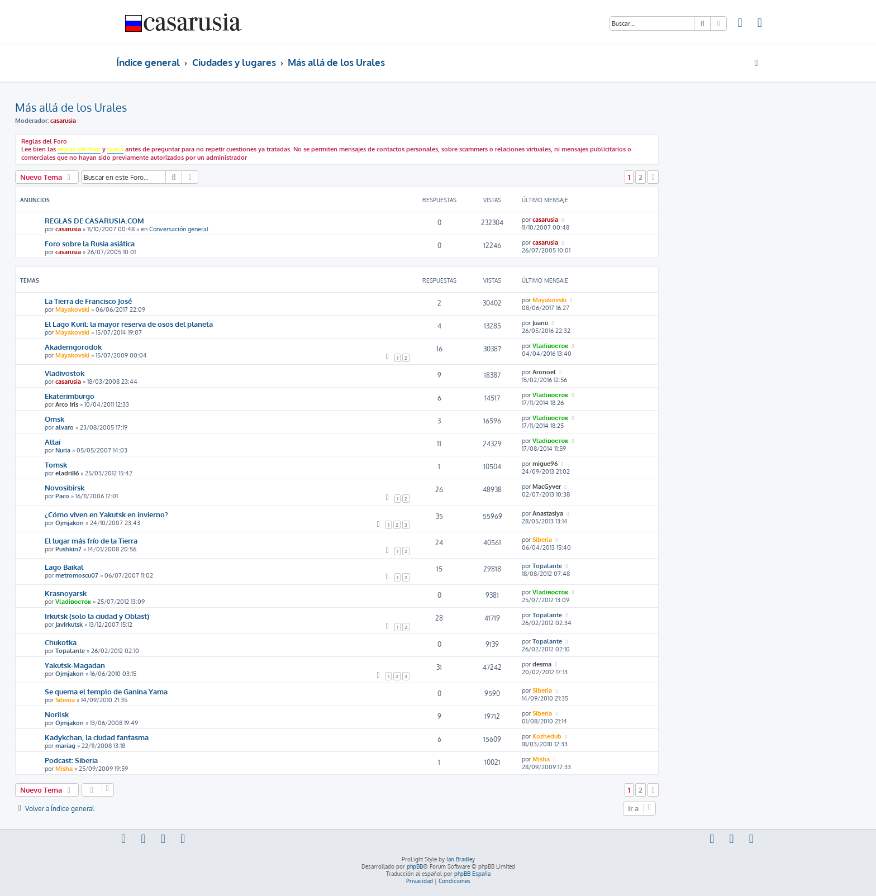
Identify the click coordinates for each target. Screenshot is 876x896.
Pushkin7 (68, 549)
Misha (64, 769)
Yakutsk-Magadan (75, 665)
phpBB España (472, 873)
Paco (62, 496)
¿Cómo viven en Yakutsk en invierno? (106, 514)
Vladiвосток (550, 346)
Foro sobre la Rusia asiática (90, 243)
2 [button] (640, 177)
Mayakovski (72, 309)
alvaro (64, 427)
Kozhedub (546, 736)
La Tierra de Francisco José (88, 301)
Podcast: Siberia (71, 760)
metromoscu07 (76, 575)
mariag (65, 746)
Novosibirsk (64, 487)
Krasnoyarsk (66, 593)
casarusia (63, 121)
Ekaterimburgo (69, 396)
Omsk (54, 418)
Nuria (62, 450)
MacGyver (546, 486)
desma (541, 664)
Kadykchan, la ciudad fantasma (97, 737)
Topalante (547, 566)
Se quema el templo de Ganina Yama (106, 691)
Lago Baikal (64, 566)
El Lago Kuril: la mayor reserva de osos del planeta (129, 323)
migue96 (545, 464)
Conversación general (178, 229)
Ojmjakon (69, 523)
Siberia (542, 540)
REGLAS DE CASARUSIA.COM (94, 220)
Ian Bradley (460, 859)
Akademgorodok (73, 346)
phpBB (415, 866)
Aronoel (544, 372)
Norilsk (57, 714)
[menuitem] (740, 24)
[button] (653, 177)
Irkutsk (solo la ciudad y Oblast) (97, 616)
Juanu (540, 323)
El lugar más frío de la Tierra (91, 540)
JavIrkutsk (69, 624)
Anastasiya (547, 513)
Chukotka (61, 642)
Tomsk (56, 464)
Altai (52, 441)
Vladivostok (64, 373)
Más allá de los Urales (71, 107)
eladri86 (67, 473)
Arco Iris (66, 404)
